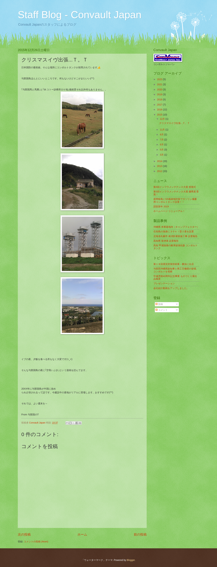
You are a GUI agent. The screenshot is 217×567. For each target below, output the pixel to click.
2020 (160, 89)
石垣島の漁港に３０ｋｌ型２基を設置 (173, 231)
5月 (162, 149)
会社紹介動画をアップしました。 (171, 288)
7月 (162, 139)
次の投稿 (24, 534)
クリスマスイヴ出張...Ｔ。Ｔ (174, 123)
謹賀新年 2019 (161, 206)
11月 (162, 129)
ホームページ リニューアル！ (169, 211)
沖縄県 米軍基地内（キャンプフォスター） (176, 227)
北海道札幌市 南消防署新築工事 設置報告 (175, 236)
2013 (160, 166)
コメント (161, 310)
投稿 (159, 304)
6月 (162, 144)
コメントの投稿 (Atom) (36, 541)
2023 (160, 79)
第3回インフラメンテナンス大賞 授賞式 (174, 187)
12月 (162, 119)
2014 (160, 161)
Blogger (131, 560)
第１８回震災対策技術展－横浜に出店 (173, 264)
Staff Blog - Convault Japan (79, 14)
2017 (160, 104)
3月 (162, 155)
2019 (160, 94)
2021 (160, 84)
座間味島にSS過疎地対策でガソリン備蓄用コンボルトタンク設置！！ (175, 200)
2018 (160, 99)
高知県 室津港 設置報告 (166, 241)
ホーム (82, 534)
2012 (160, 171)
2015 (160, 114)
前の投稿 (140, 534)
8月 (162, 134)
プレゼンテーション (164, 283)
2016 (160, 109)
